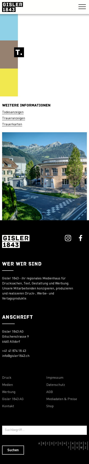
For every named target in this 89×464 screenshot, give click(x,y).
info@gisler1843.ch (15, 356)
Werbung (8, 392)
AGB (49, 392)
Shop (50, 406)
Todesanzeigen (13, 112)
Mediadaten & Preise (61, 399)
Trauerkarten (12, 124)
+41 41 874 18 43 (14, 351)
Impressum (54, 378)
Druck (6, 378)
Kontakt (8, 406)
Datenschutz (55, 385)
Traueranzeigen (13, 118)
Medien (7, 385)
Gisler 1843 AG (13, 399)
